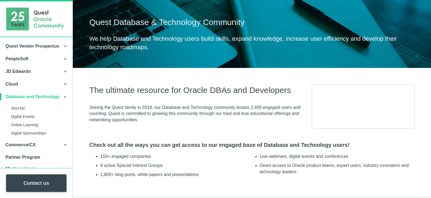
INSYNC (18, 108)
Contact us (36, 183)
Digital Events (23, 116)
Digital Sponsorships (28, 133)
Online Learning (24, 125)
